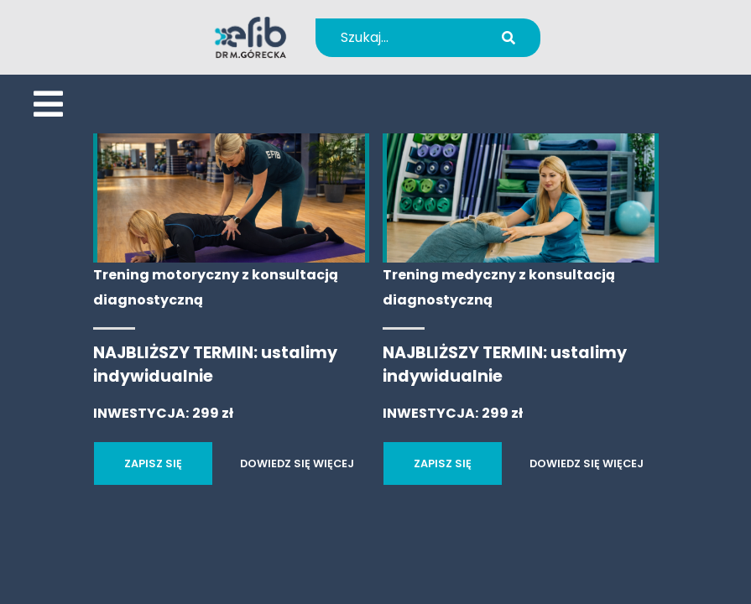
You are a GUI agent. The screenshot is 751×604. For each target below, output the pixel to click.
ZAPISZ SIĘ (153, 463)
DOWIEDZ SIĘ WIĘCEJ (297, 463)
